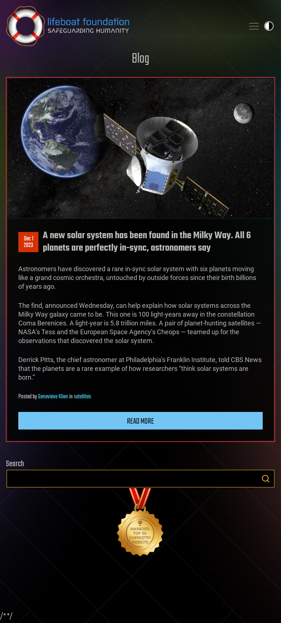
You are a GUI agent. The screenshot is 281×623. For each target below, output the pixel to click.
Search (265, 478)
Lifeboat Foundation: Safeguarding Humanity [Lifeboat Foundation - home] (122, 26)
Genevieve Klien (53, 397)
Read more (140, 421)
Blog (140, 59)
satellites (82, 397)
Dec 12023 (28, 242)
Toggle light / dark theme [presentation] (269, 26)
